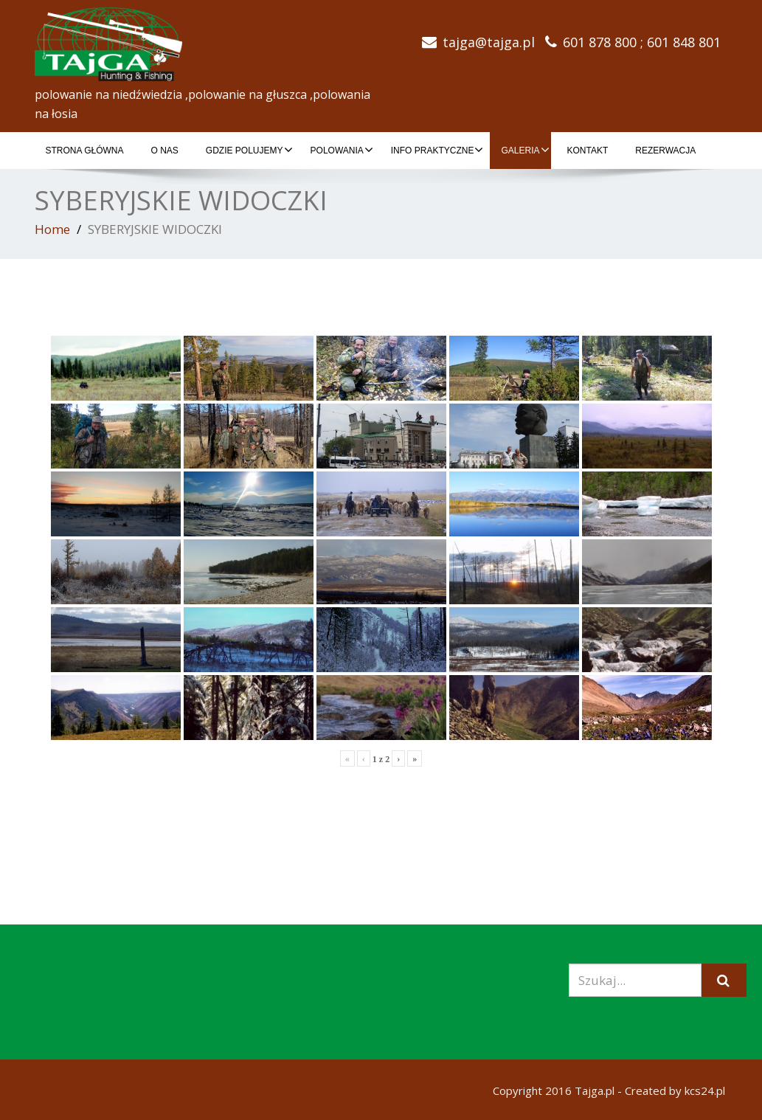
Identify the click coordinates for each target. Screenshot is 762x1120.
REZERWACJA (665, 150)
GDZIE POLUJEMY (249, 149)
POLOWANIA (342, 149)
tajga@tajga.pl (489, 42)
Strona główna (85, 150)
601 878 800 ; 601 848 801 (642, 42)
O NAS (165, 150)
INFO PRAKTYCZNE (437, 149)
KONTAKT (588, 150)
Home (52, 229)
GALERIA (525, 149)
